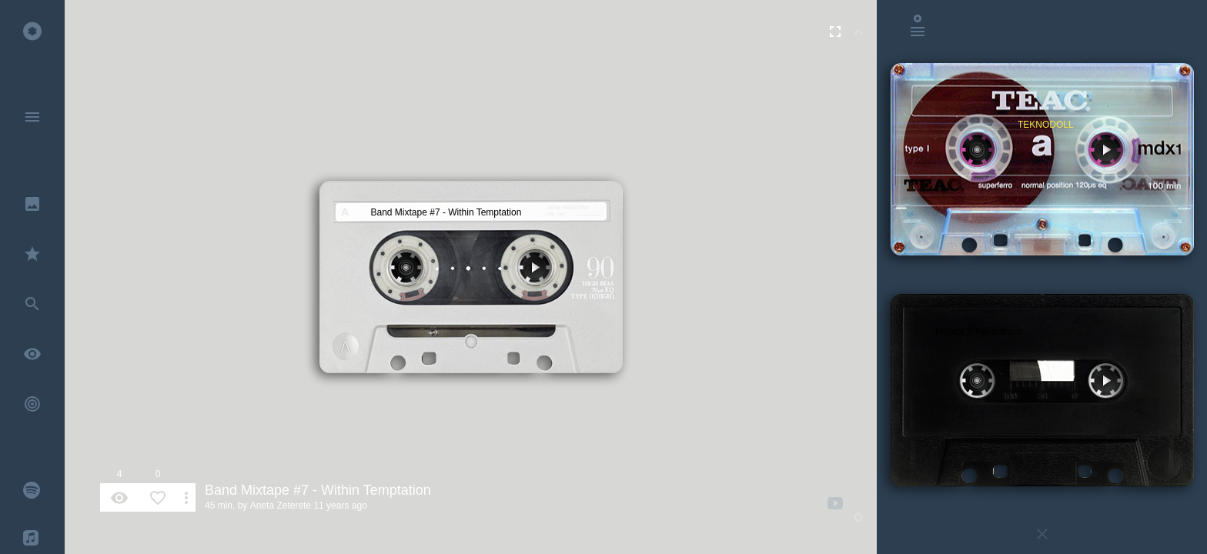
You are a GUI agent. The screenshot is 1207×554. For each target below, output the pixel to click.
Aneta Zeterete (280, 505)
